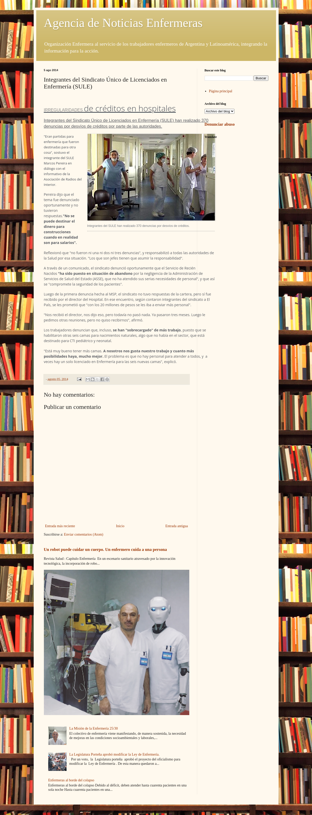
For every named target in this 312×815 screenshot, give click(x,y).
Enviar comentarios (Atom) (83, 534)
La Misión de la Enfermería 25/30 (93, 728)
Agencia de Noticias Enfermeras (123, 23)
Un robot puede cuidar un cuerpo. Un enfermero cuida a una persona (105, 549)
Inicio (120, 526)
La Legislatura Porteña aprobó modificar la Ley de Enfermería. (114, 754)
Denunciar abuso (220, 124)
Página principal (220, 91)
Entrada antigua (176, 526)
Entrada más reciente (60, 526)
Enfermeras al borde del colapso (71, 780)
